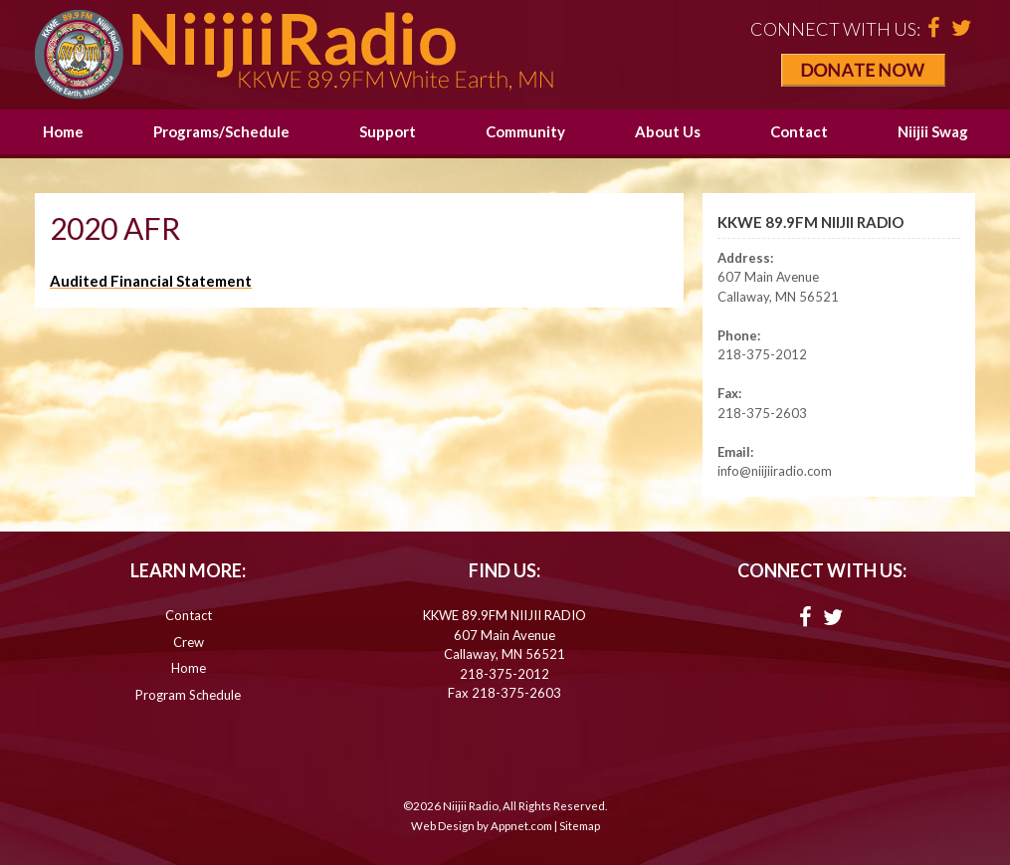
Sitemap (579, 825)
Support (387, 131)
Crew (188, 642)
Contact (799, 131)
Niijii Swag (933, 131)
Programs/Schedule (221, 131)
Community (525, 131)
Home (63, 131)
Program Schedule (188, 695)
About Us (668, 131)
